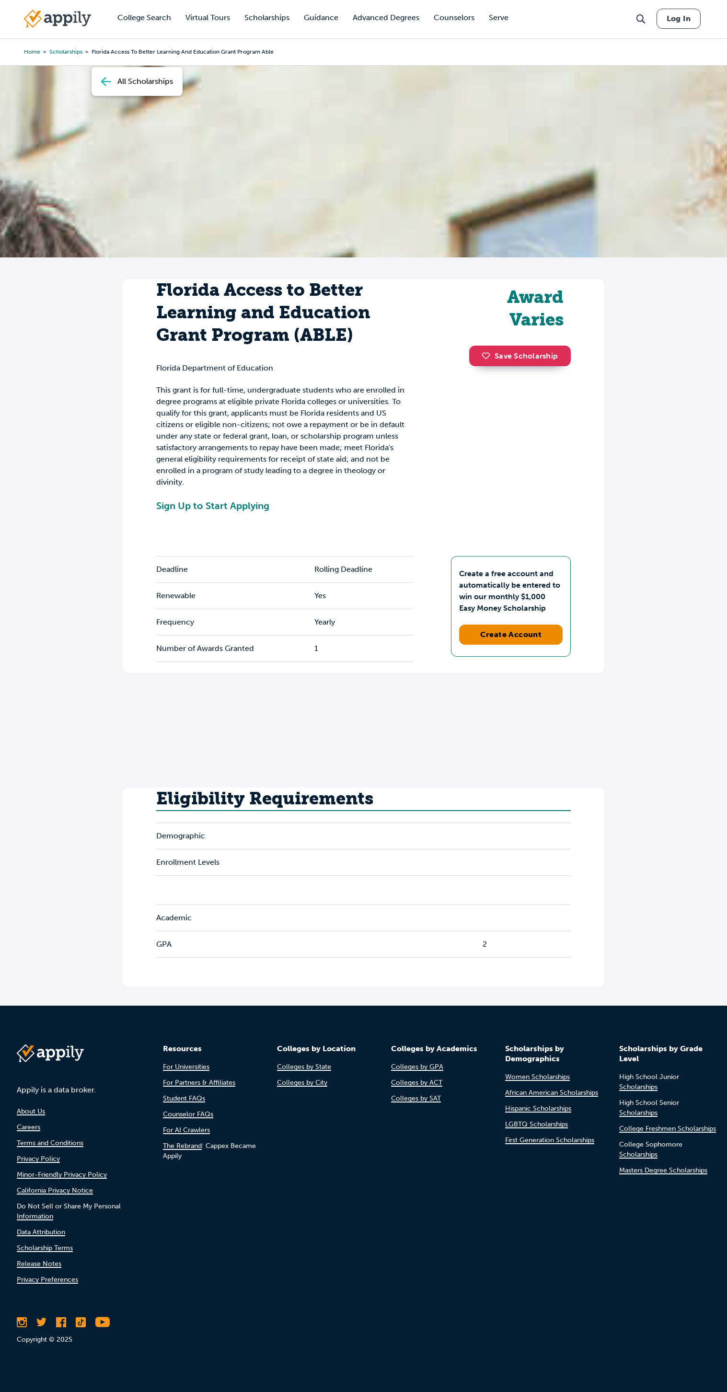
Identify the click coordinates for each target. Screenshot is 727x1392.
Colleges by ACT (416, 1083)
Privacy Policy (38, 1159)
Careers (28, 1127)
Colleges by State (304, 1067)
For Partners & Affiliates (199, 1083)
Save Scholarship (520, 355)
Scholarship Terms (45, 1248)
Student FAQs (184, 1098)
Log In (679, 18)
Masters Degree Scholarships (663, 1170)
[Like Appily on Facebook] (61, 1322)
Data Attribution (41, 1232)
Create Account (511, 634)
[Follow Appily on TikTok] (81, 1322)
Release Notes (39, 1264)
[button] (488, 356)
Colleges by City (302, 1083)
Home (32, 51)
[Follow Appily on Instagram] (22, 1322)
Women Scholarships (537, 1077)
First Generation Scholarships (549, 1140)
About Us (31, 1111)
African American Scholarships (551, 1093)
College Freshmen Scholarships (667, 1129)
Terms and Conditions (50, 1143)
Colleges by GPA (417, 1067)
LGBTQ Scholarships (536, 1124)
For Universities (186, 1067)
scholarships (65, 51)
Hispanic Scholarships (538, 1108)
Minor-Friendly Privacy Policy (62, 1175)
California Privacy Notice (55, 1190)
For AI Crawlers (186, 1130)
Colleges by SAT (416, 1098)
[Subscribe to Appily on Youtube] (102, 1322)
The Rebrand (182, 1146)
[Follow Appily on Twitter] (41, 1322)
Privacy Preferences (47, 1280)
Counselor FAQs (188, 1114)
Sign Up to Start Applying (212, 505)
